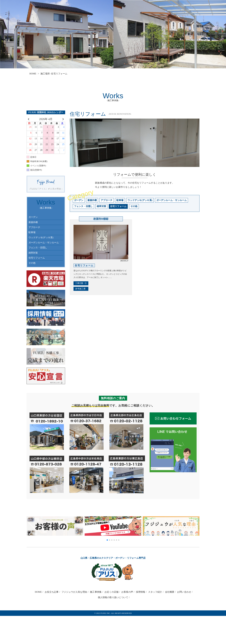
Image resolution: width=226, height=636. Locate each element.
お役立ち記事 (52, 592)
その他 (32, 263)
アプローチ (34, 227)
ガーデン (33, 217)
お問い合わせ (184, 592)
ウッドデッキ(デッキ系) (41, 237)
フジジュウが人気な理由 (74, 592)
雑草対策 (33, 253)
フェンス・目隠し (38, 247)
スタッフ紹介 (155, 592)
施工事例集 (96, 592)
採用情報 (140, 592)
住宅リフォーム (37, 258)
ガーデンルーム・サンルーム (44, 242)
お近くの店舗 (111, 592)
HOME (32, 73)
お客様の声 (127, 592)
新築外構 (33, 222)
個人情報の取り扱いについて (113, 597)
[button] (107, 540)
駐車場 (32, 232)
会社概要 (169, 592)
